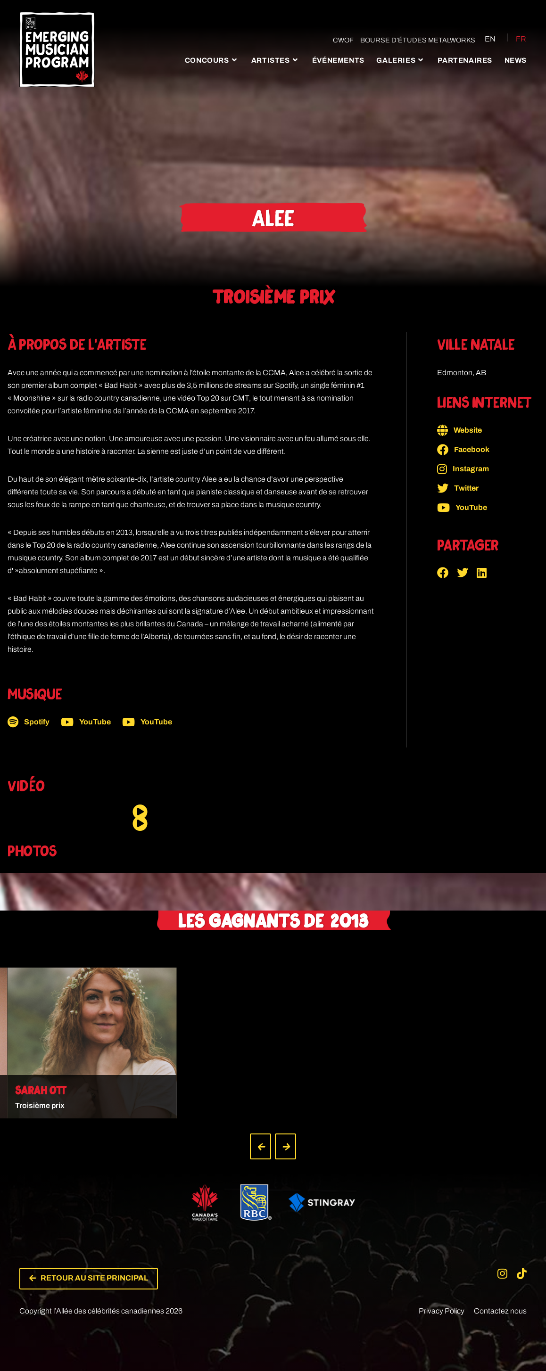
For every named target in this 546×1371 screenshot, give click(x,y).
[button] (447, 572)
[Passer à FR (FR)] (515, 38)
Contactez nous (500, 1302)
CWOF (338, 40)
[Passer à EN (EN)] (482, 38)
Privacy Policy (441, 1302)
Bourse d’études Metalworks (412, 40)
